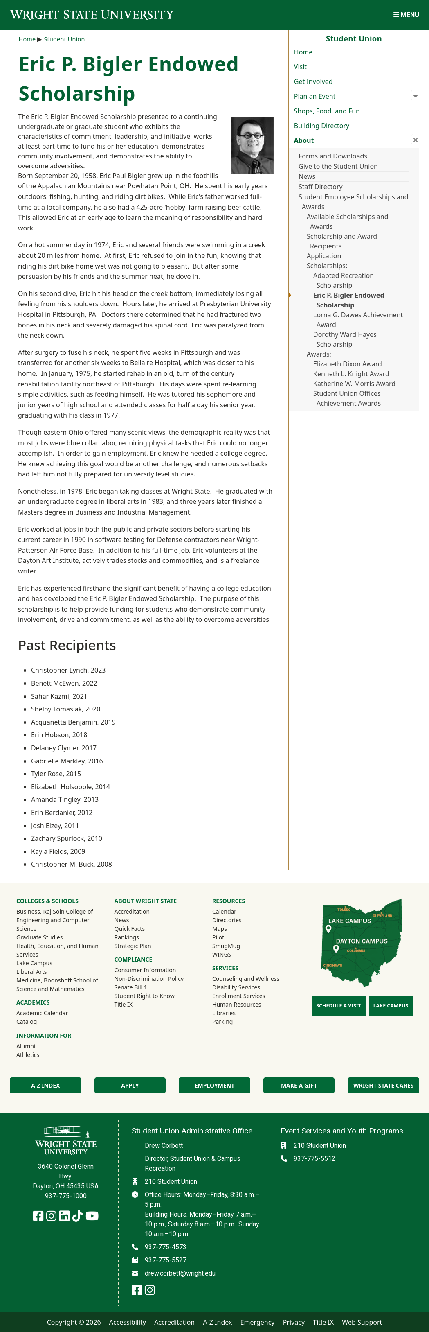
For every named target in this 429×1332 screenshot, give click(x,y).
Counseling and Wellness (245, 978)
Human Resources (236, 1004)
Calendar (224, 911)
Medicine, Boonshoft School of (57, 980)
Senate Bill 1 (131, 987)
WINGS (221, 954)
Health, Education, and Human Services (57, 950)
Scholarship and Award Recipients (342, 241)
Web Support (362, 1322)
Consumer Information (145, 970)
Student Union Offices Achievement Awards (347, 398)
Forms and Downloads (333, 155)
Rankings (127, 937)
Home (303, 51)
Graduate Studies (39, 937)
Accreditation (132, 911)
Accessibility (127, 1322)
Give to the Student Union (338, 166)
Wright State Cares (383, 1085)
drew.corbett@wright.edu (180, 1273)
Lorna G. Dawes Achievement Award (358, 319)
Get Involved (313, 81)
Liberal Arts (31, 971)
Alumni (36, 1046)
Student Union (64, 39)
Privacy (294, 1322)
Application (324, 255)
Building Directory (321, 125)
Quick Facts (130, 928)
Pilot (218, 937)
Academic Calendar (42, 1013)
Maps (219, 928)
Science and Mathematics (50, 989)
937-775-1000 (66, 1196)
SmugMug (237, 945)
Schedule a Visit (338, 1005)
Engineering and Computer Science (53, 924)
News (307, 176)
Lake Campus (34, 963)
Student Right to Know (145, 996)
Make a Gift (299, 1085)
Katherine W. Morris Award (354, 383)
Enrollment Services (238, 996)
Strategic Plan (133, 946)
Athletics (38, 1054)
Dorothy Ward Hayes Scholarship (345, 339)
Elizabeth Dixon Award (347, 363)
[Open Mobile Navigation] (406, 15)
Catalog (26, 1021)
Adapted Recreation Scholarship (343, 280)
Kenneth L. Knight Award (351, 373)
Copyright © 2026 (74, 1322)
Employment (214, 1085)
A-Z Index (45, 1085)
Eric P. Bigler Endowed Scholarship (348, 300)
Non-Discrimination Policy (149, 978)
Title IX (124, 1004)
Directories (226, 920)
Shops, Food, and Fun (327, 110)
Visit (300, 66)
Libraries (224, 1013)
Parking (222, 1021)
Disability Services (236, 987)
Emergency (257, 1322)
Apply (130, 1085)
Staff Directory (321, 186)
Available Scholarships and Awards (348, 221)
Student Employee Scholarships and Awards (353, 201)
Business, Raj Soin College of (54, 911)
